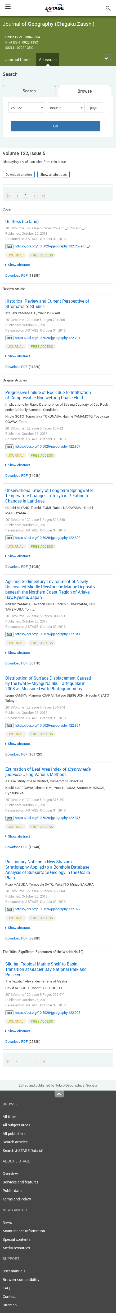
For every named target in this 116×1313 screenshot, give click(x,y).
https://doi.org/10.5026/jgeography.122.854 (47, 725)
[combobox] (26, 107)
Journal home (17, 59)
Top (59, 1094)
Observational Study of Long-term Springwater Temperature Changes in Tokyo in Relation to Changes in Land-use (49, 495)
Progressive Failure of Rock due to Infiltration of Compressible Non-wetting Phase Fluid (48, 395)
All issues (48, 59)
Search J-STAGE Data (23, 1150)
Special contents (16, 1239)
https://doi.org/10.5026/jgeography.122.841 (47, 634)
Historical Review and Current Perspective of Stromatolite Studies (47, 303)
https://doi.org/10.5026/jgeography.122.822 (47, 537)
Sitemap (10, 1304)
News (7, 1222)
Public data (12, 1190)
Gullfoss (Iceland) (22, 221)
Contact (9, 1296)
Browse (85, 91)
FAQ (6, 1287)
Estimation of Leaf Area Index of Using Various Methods (48, 771)
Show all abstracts (53, 174)
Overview (10, 1173)
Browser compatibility (21, 1279)
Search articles (15, 1141)
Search (29, 91)
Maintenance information (24, 1230)
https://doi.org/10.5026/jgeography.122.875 (47, 817)
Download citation (19, 174)
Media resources (16, 1247)
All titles (9, 1116)
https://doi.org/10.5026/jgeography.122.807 (47, 446)
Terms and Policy (17, 1199)
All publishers (14, 1133)
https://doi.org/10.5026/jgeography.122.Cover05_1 (53, 246)
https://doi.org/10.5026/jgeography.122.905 (47, 1012)
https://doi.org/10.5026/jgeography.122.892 (47, 909)
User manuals (14, 1270)
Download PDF (16, 275)
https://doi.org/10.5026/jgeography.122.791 (47, 337)
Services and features (20, 1182)
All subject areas (16, 1124)
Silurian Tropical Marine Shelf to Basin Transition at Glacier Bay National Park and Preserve (46, 969)
